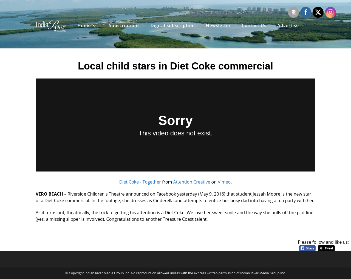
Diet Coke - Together (140, 182)
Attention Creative (191, 182)
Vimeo (224, 182)
